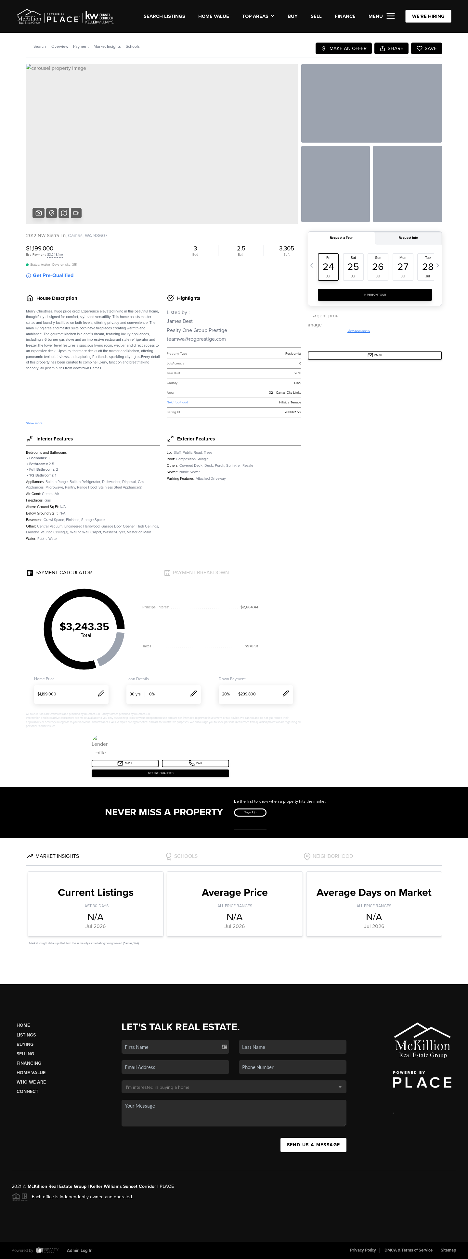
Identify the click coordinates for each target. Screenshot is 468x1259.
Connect (27, 1091)
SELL (316, 16)
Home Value (213, 16)
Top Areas (258, 16)
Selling (25, 1054)
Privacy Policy (363, 1250)
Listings (26, 1035)
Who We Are (31, 1082)
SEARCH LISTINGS (164, 16)
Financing (29, 1063)
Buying (25, 1044)
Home (23, 1025)
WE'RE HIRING (428, 16)
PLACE (167, 1186)
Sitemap (448, 1250)
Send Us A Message (313, 1145)
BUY (293, 16)
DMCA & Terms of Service (408, 1250)
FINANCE (345, 16)
